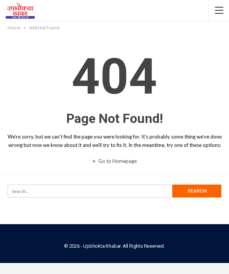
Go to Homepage (115, 161)
